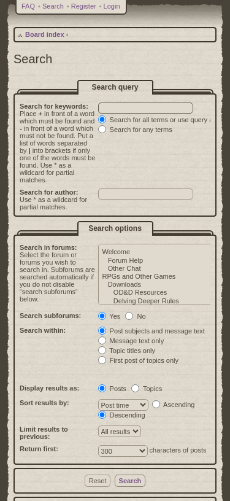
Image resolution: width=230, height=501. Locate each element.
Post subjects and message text (151, 331)
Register (83, 6)
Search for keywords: (54, 106)
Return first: (39, 448)
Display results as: (49, 388)
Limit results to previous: (44, 432)
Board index (44, 34)
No (135, 316)
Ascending (173, 404)
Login (112, 6)
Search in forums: (48, 247)
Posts (112, 388)
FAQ (28, 6)
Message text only (131, 340)
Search (53, 6)
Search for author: (49, 192)
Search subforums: (50, 315)
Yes (109, 316)
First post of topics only (138, 360)
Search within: (43, 330)
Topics (146, 388)
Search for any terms (135, 129)
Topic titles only (126, 350)
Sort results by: (44, 402)
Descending (121, 415)
